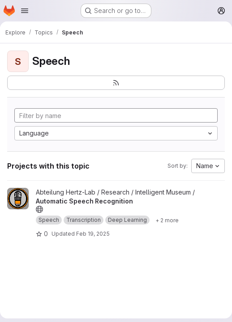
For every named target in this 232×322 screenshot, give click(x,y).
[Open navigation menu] (24, 11)
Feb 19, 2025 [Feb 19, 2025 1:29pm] (93, 233)
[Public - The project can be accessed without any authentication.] (39, 209)
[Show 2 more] (167, 220)
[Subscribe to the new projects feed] (116, 83)
